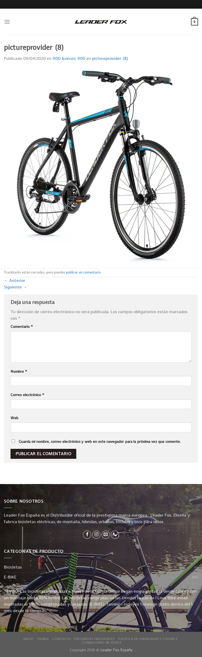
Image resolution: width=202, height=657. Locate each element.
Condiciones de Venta (101, 642)
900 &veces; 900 (69, 58)
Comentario (22, 326)
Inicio (28, 639)
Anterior (14, 280)
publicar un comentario (83, 272)
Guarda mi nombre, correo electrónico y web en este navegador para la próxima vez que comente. (100, 441)
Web (14, 418)
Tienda (43, 639)
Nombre (19, 371)
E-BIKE (10, 577)
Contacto (61, 639)
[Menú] (7, 21)
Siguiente (15, 287)
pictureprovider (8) (110, 58)
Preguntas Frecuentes (94, 639)
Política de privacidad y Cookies (147, 639)
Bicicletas (13, 567)
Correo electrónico (27, 394)
